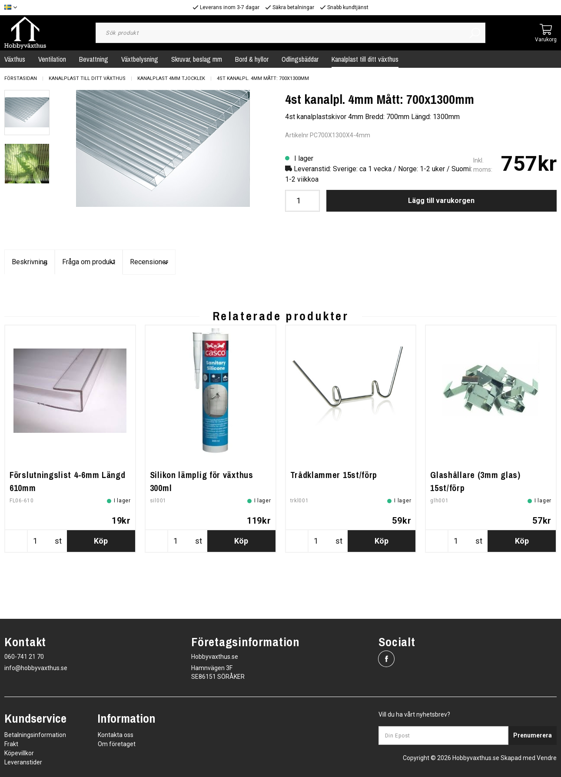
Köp (101, 598)
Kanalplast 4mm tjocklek (171, 78)
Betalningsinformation (35, 734)
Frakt (11, 743)
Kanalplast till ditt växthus (365, 59)
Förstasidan (20, 78)
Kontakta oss (115, 734)
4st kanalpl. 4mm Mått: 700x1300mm (263, 78)
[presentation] (27, 112)
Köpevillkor (19, 753)
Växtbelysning (139, 59)
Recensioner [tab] (464, 262)
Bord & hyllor (252, 59)
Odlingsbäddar (300, 59)
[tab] (27, 112)
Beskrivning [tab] (97, 262)
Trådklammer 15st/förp (334, 532)
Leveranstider (23, 762)
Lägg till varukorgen (441, 200)
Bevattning (93, 59)
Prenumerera (532, 735)
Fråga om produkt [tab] (280, 262)
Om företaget (117, 743)
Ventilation (52, 59)
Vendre (547, 757)
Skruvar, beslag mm (196, 59)
